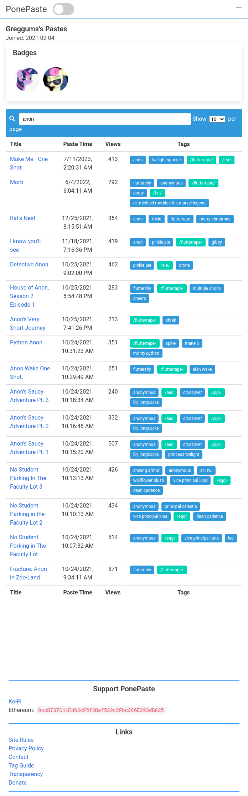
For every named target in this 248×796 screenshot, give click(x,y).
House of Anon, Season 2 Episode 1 (29, 296)
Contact (19, 757)
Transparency (26, 774)
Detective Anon (29, 264)
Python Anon (26, 342)
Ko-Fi (15, 701)
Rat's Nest (23, 218)
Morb (17, 182)
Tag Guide (21, 765)
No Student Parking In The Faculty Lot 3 (28, 478)
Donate (18, 782)
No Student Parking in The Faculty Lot (28, 546)
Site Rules (21, 740)
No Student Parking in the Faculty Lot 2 (27, 514)
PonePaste (26, 9)
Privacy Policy (26, 748)
